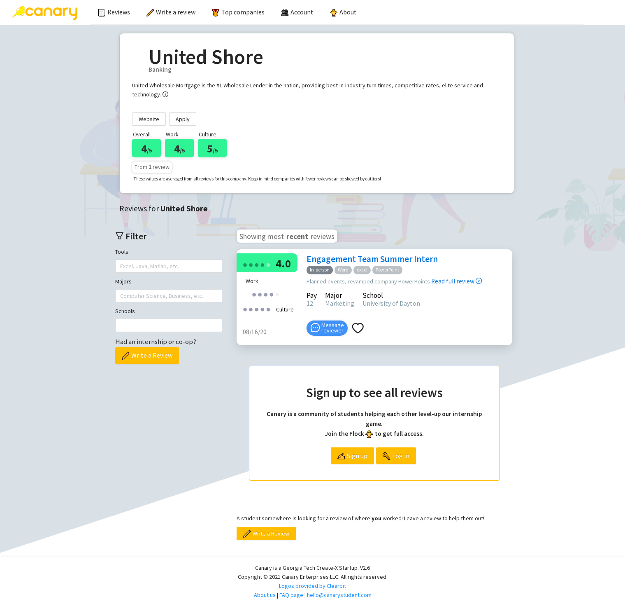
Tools (121, 251)
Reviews (114, 12)
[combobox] (121, 266)
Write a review (170, 12)
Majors (123, 281)
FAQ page (291, 595)
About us (265, 595)
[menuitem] (114, 12)
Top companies (238, 12)
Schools (125, 311)
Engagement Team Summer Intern (372, 258)
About (343, 12)
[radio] (245, 264)
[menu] (336, 12)
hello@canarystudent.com (339, 595)
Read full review (456, 281)
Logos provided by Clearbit (312, 586)
